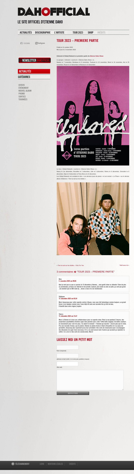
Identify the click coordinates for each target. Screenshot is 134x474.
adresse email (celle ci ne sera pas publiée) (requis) (73, 359)
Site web (59, 367)
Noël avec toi (124, 265)
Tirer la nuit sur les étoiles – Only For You (71, 265)
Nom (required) (61, 351)
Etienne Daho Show (96, 56)
